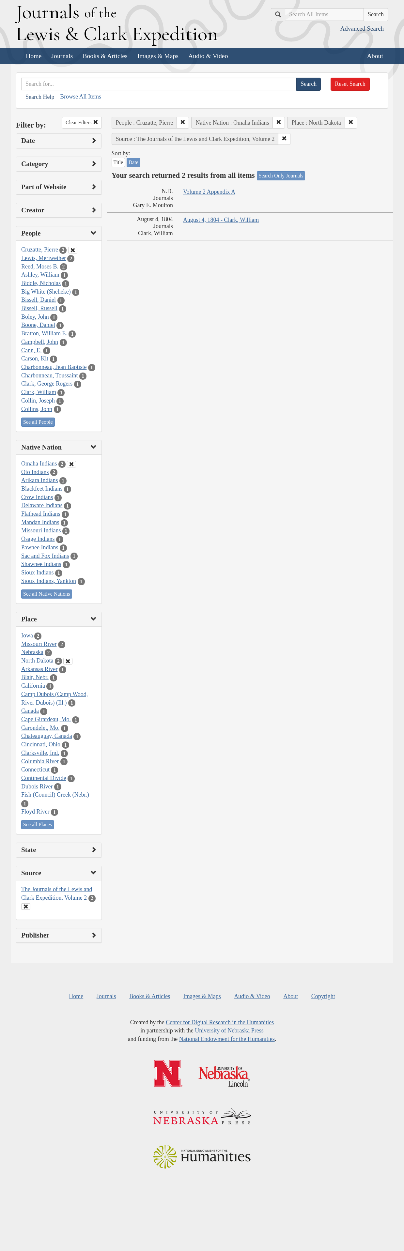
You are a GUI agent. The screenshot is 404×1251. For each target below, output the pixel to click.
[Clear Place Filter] (67, 661)
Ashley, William (40, 274)
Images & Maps (158, 55)
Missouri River (39, 644)
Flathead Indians (40, 514)
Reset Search (350, 84)
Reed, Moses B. (39, 266)
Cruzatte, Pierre (39, 249)
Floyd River (35, 811)
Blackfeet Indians (41, 488)
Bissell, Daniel (38, 300)
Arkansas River (39, 669)
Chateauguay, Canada (46, 736)
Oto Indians (35, 472)
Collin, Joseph (38, 400)
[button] (183, 123)
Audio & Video (208, 55)
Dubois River (37, 786)
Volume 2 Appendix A (209, 192)
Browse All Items (80, 96)
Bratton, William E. (44, 333)
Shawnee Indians (41, 564)
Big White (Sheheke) (46, 291)
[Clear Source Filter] (25, 906)
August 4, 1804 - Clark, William (221, 220)
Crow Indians (37, 497)
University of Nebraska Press (229, 1030)
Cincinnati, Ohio (40, 744)
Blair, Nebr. (35, 677)
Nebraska (32, 652)
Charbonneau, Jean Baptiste (53, 367)
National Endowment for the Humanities (227, 1039)
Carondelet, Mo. (40, 728)
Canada (30, 711)
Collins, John (36, 409)
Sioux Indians (37, 572)
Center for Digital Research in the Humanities (220, 1022)
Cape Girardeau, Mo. (46, 719)
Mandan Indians (40, 522)
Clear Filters (82, 122)
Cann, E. (31, 350)
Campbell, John (39, 342)
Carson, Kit (34, 358)
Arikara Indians (39, 480)
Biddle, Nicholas (41, 283)
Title (118, 162)
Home (33, 55)
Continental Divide (43, 778)
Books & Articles (105, 55)
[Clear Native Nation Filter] (71, 464)
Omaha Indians (39, 463)
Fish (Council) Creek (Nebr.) (55, 794)
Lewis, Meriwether (43, 258)
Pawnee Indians (39, 547)
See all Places (37, 824)
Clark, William (38, 392)
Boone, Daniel (38, 325)
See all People (38, 422)
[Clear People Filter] (72, 250)
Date (133, 162)
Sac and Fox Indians (45, 556)
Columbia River (40, 761)
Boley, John (35, 316)
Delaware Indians (41, 505)
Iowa (27, 635)
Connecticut (35, 769)
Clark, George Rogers (46, 383)
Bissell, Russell (39, 308)
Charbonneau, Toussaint (49, 375)
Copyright (323, 996)
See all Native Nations (46, 594)
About (375, 55)
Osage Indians (37, 539)
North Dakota (37, 660)
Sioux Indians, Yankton (48, 581)
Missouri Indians (41, 530)
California (33, 685)
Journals (62, 55)
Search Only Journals (281, 175)
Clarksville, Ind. (40, 753)
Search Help (39, 97)
